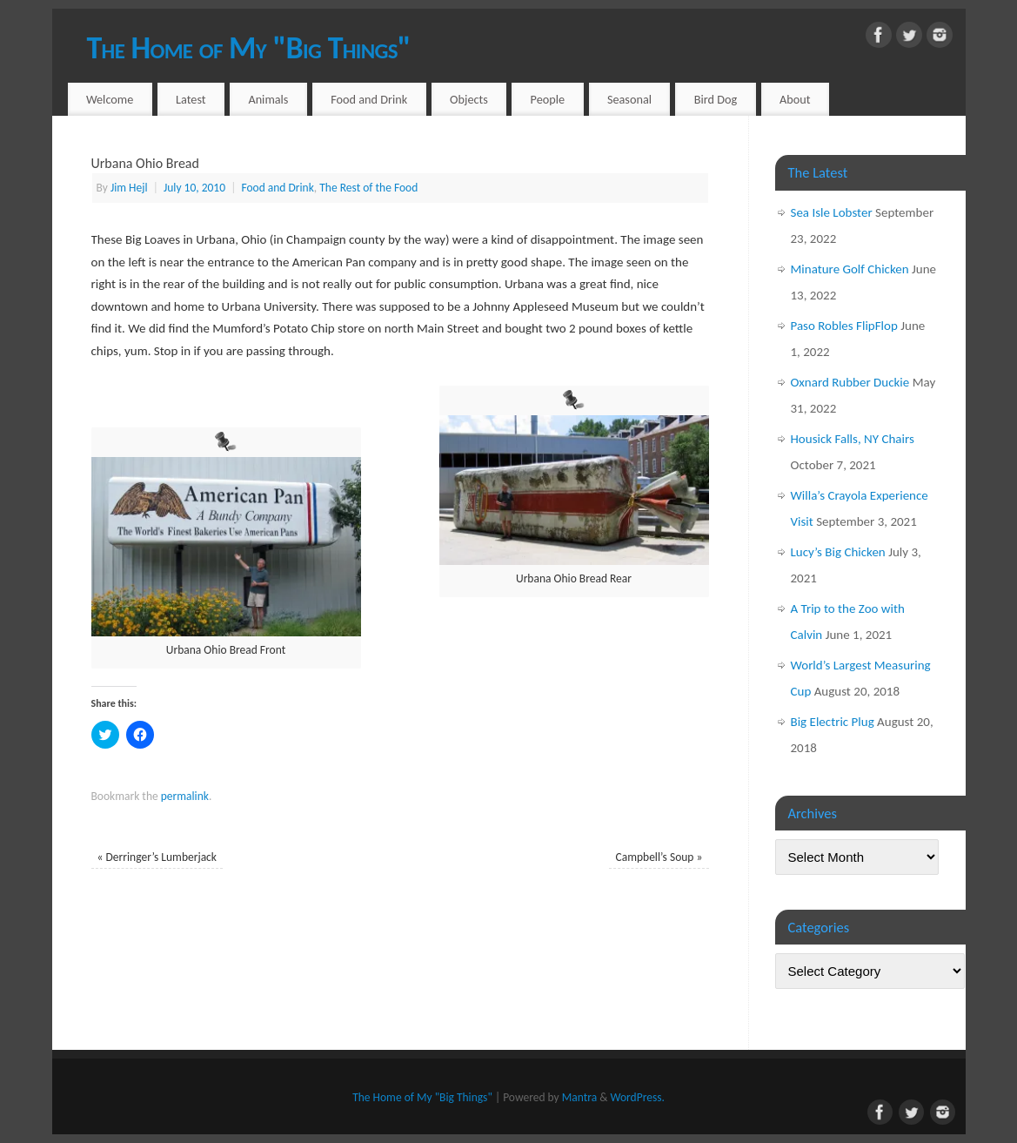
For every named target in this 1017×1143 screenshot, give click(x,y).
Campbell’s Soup (659, 857)
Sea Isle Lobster (832, 212)
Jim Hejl (129, 187)
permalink (185, 796)
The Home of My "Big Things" (249, 48)
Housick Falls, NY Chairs (852, 439)
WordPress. (637, 1097)
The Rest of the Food (368, 187)
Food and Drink (369, 99)
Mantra (579, 1097)
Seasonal (629, 99)
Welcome (109, 99)
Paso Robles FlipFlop (844, 325)
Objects (469, 99)
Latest (191, 99)
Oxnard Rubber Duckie (850, 382)
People (548, 99)
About (795, 99)
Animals (268, 99)
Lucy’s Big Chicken (838, 552)
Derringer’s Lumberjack (157, 857)
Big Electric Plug (832, 722)
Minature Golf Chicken (850, 269)
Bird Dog (716, 99)
